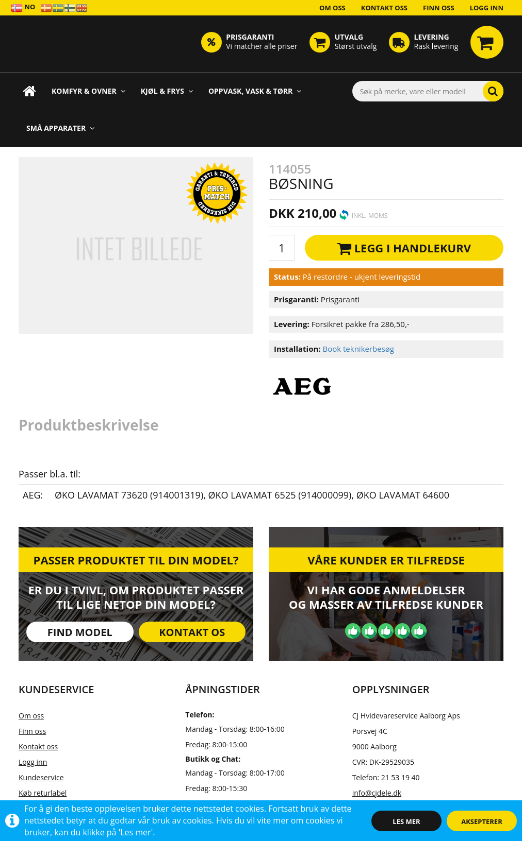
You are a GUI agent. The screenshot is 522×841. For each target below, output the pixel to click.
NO (23, 7)
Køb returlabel (43, 793)
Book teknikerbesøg (358, 349)
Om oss (332, 7)
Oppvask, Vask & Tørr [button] (254, 91)
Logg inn (486, 7)
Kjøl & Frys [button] (167, 91)
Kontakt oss (384, 7)
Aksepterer (481, 821)
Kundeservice (41, 777)
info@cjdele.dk (376, 793)
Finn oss (438, 7)
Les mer (406, 821)
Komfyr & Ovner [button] (88, 91)
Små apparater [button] (60, 128)
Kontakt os (192, 632)
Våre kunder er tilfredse (386, 560)
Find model (79, 632)
